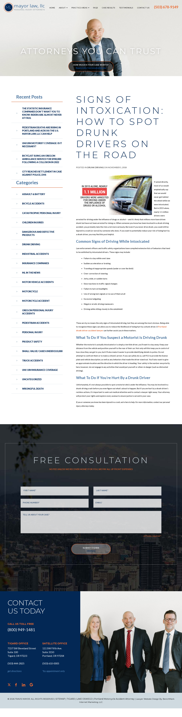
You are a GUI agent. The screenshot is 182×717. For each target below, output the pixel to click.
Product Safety (32, 341)
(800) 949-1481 (20, 638)
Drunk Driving (95, 172)
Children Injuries (33, 222)
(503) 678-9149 (166, 7)
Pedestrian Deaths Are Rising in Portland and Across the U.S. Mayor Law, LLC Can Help (41, 130)
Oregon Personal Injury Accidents (37, 312)
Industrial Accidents (35, 253)
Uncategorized (32, 379)
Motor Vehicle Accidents (38, 282)
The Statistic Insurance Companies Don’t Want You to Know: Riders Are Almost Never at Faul (42, 113)
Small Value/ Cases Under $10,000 (42, 351)
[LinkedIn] (23, 693)
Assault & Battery (33, 194)
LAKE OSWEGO (85, 707)
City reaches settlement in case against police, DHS (42, 173)
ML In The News (31, 272)
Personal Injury (32, 332)
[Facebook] (16, 693)
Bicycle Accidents (33, 203)
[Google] (31, 693)
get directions (15, 679)
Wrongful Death (33, 388)
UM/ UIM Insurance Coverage (40, 370)
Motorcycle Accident (36, 300)
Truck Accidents (32, 360)
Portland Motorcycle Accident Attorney (115, 707)
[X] (9, 693)
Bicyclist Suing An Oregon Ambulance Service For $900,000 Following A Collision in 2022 (41, 158)
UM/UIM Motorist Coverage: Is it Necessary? (42, 145)
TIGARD (71, 707)
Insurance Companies (35, 263)
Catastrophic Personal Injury (41, 213)
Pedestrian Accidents (35, 322)
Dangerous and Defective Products (38, 233)
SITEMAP (61, 707)
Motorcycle (30, 291)
